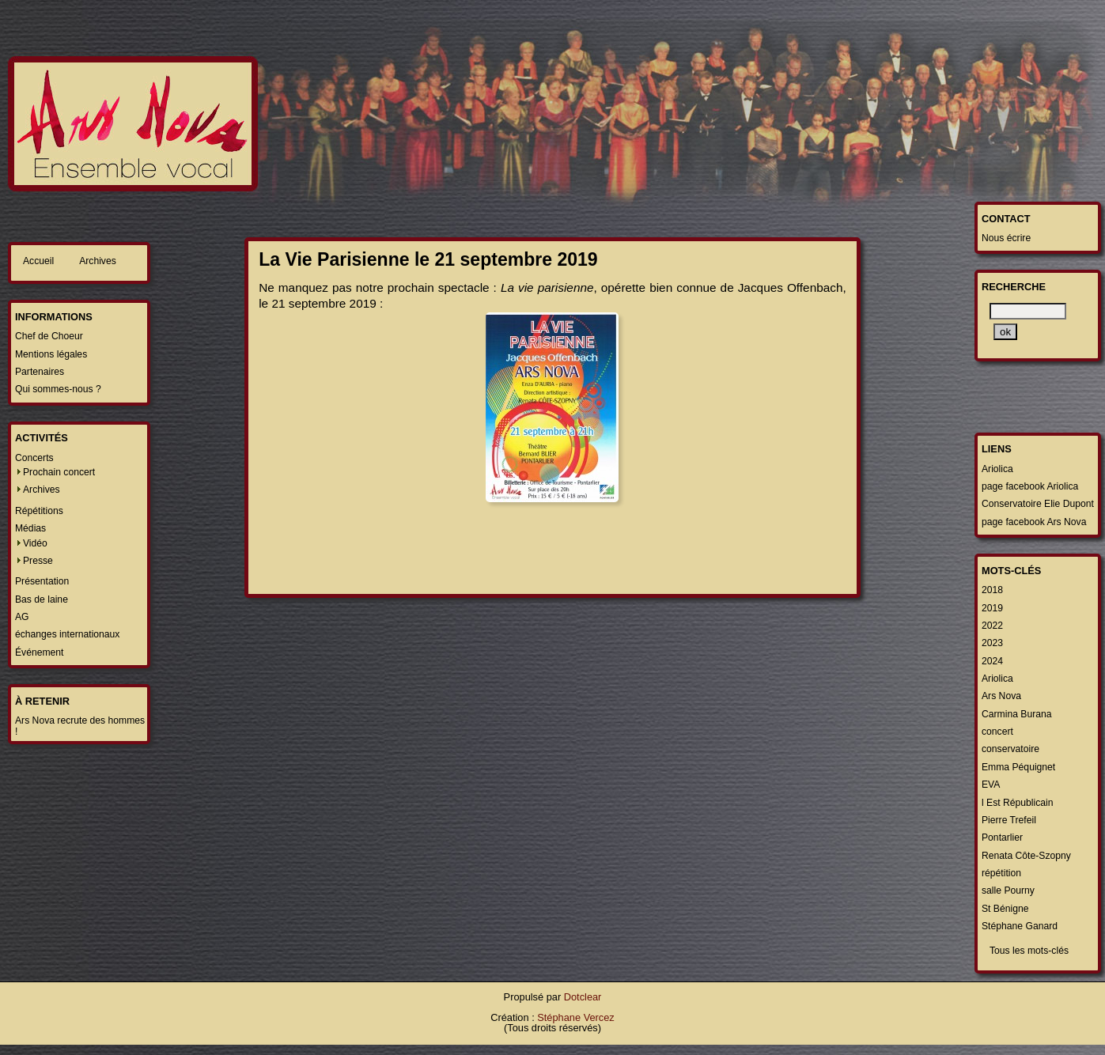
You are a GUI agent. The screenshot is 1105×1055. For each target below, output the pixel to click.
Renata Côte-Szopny (1026, 855)
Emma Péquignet (1018, 767)
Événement (39, 652)
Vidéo (35, 543)
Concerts (34, 457)
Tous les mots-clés (1029, 950)
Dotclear (583, 997)
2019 (992, 608)
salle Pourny (1008, 890)
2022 (992, 625)
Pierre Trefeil (1009, 820)
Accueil (38, 261)
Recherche (1014, 287)
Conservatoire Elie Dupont (1038, 503)
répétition (1001, 873)
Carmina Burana (1017, 714)
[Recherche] (1028, 311)
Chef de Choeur (49, 336)
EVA (991, 784)
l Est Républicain (1018, 802)
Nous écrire (1006, 238)
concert (997, 731)
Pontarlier (1002, 837)
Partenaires (39, 371)
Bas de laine (41, 599)
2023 (992, 643)
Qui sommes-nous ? (58, 389)
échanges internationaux (67, 634)
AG (22, 616)
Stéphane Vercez (575, 1017)
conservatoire (1010, 748)
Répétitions (39, 510)
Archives (97, 261)
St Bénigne (1005, 908)
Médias (30, 528)
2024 (992, 661)
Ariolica (997, 469)
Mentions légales (51, 354)
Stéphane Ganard (1020, 926)
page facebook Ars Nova (1034, 522)
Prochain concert (59, 472)
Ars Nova (1001, 695)
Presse (38, 560)
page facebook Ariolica (1030, 486)
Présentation (42, 581)
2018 (992, 590)
